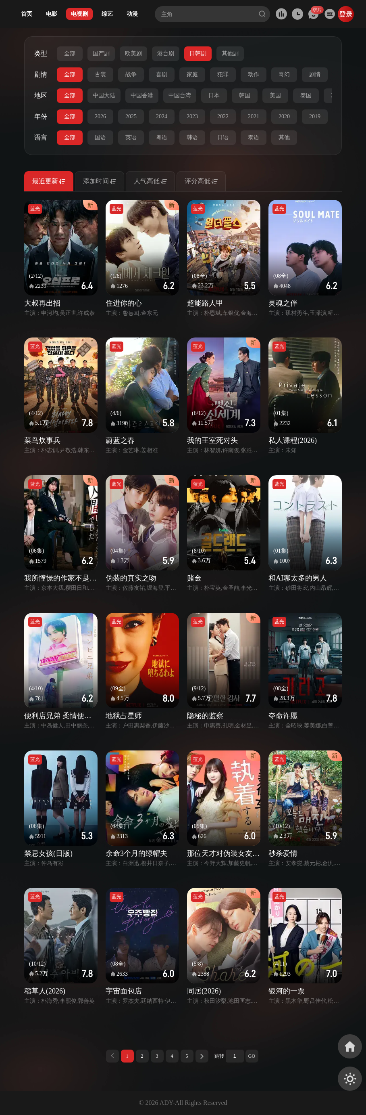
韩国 (244, 95)
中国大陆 (104, 95)
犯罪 (223, 74)
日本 (214, 95)
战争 (131, 74)
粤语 (161, 137)
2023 (192, 116)
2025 (131, 116)
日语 (223, 137)
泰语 (253, 137)
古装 (100, 74)
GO (251, 1056)
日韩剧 (197, 53)
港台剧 (165, 53)
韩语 (192, 137)
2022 (223, 116)
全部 (69, 53)
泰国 (306, 95)
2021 (253, 116)
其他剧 (230, 53)
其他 (284, 137)
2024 (161, 116)
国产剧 (101, 53)
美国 (275, 95)
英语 (131, 137)
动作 (253, 74)
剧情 (314, 74)
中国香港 (142, 95)
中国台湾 (179, 95)
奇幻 (284, 74)
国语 (100, 137)
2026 (100, 116)
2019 (314, 116)
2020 (284, 116)
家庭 (192, 74)
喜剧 (161, 74)
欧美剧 (133, 53)
